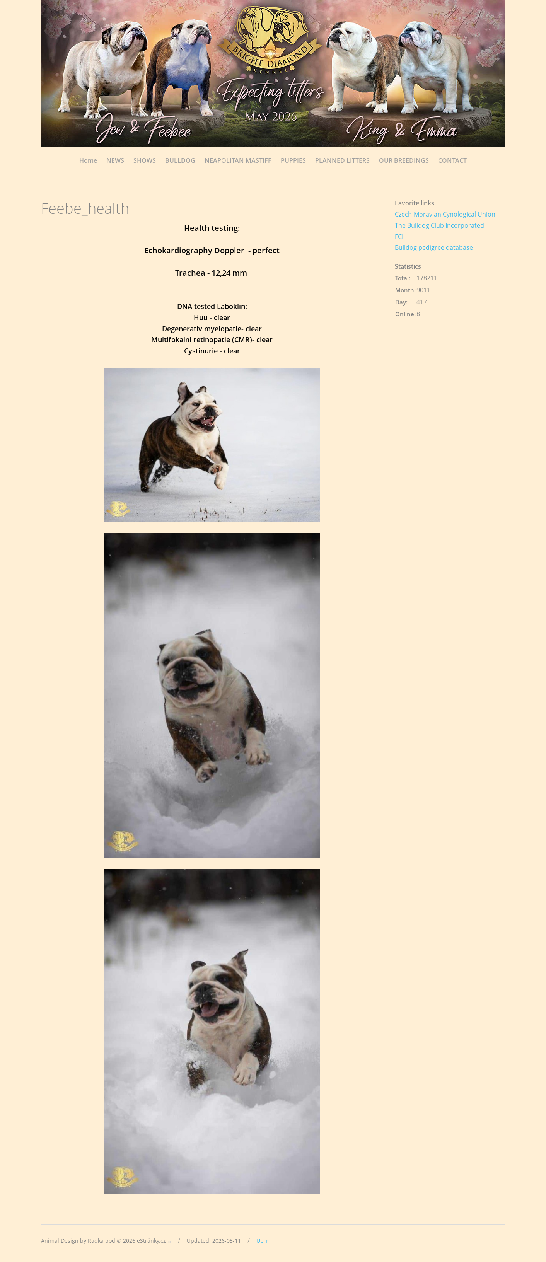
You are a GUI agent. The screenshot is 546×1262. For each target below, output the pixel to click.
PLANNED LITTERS (342, 160)
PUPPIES (293, 160)
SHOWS (144, 160)
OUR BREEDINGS (404, 160)
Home (88, 160)
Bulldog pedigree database (434, 247)
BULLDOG (180, 160)
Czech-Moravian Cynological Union (445, 214)
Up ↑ (262, 1240)
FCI (399, 236)
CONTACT (452, 160)
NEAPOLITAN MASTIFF (238, 160)
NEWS (115, 160)
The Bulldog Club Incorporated (439, 225)
